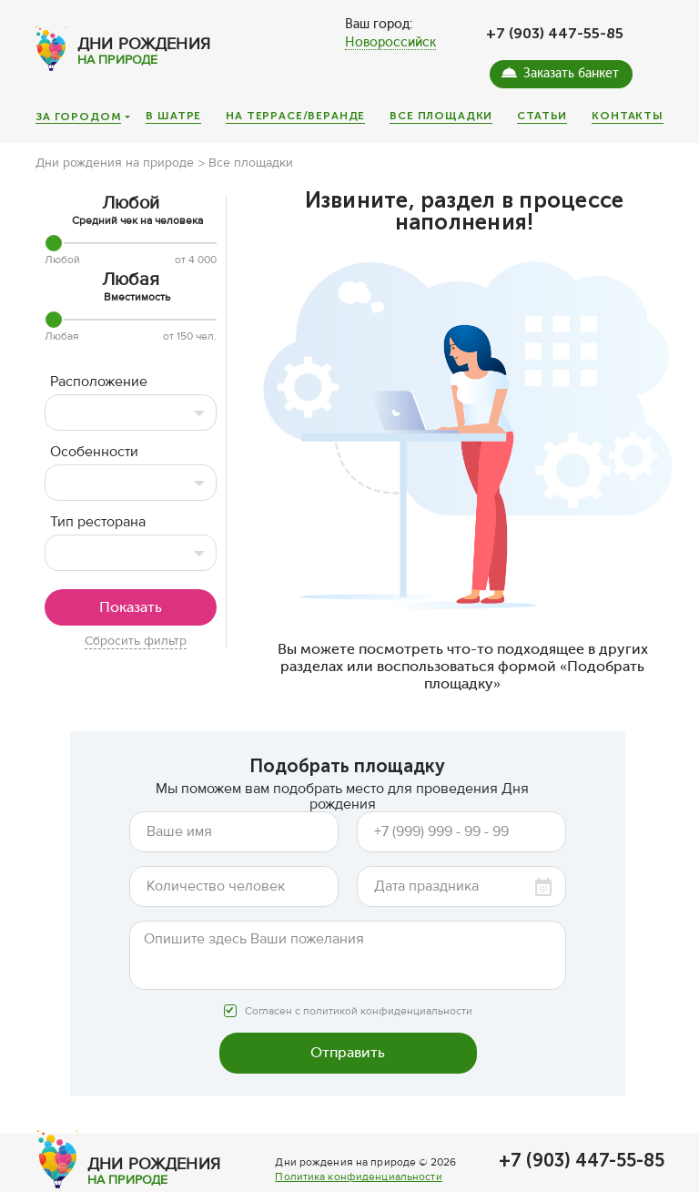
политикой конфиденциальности (387, 1011)
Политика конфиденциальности (358, 1177)
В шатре (173, 116)
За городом (78, 117)
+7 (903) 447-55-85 (554, 33)
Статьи (542, 116)
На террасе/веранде (295, 116)
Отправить (347, 1052)
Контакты (628, 116)
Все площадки (441, 116)
